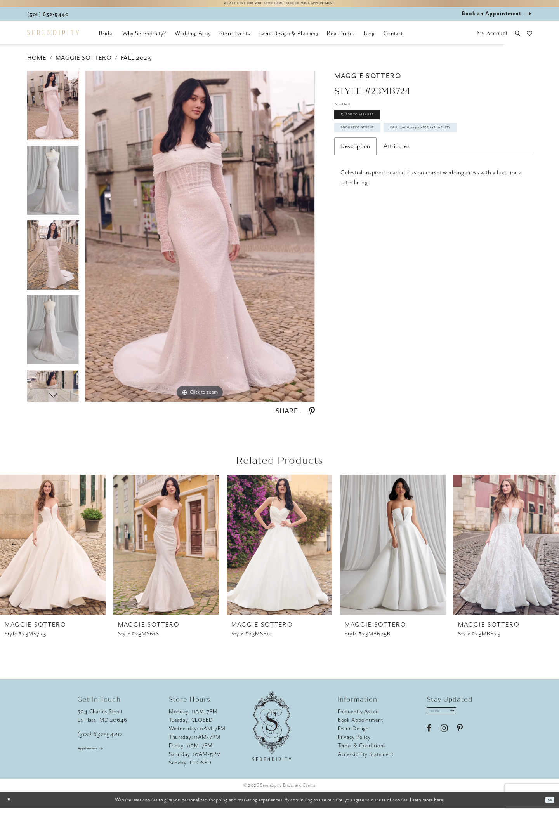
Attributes (397, 196)
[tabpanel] (53, 113)
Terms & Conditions (362, 750)
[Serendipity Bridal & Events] (53, 38)
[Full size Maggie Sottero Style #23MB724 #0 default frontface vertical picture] (199, 242)
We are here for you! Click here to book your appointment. (279, 6)
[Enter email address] (453, 718)
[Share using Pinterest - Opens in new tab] (312, 416)
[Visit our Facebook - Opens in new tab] (429, 739)
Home (36, 63)
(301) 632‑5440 (99, 739)
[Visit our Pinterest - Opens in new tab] (460, 739)
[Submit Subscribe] (472, 718)
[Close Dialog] (12, 805)
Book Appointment (375, 152)
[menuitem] (106, 38)
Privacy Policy (354, 742)
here (438, 804)
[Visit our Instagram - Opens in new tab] (444, 739)
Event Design (353, 733)
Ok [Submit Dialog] (547, 805)
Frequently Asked (358, 716)
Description (355, 196)
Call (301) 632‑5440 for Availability (399, 174)
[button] (492, 39)
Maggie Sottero (83, 63)
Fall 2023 (136, 63)
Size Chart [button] (348, 112)
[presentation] (53, 550)
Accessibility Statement (366, 759)
